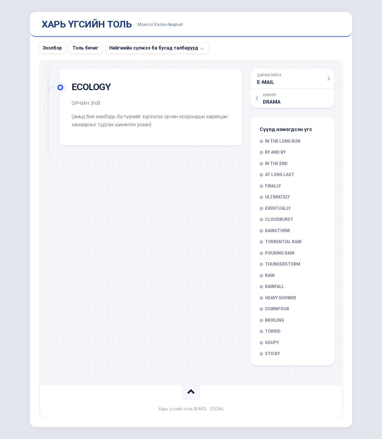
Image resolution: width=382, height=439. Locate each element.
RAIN (270, 275)
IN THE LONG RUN (282, 141)
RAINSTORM (277, 230)
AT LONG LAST (279, 174)
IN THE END (276, 163)
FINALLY (273, 186)
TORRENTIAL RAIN (283, 241)
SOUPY (272, 342)
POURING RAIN (279, 253)
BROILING (274, 320)
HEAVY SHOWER (280, 297)
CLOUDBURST (279, 219)
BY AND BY (275, 152)
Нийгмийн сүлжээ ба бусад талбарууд (153, 48)
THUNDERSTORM (282, 264)
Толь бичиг (85, 48)
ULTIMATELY (277, 197)
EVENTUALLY (278, 208)
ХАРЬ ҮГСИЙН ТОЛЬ (87, 24)
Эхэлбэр (52, 48)
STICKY (272, 353)
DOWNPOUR (277, 308)
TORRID (273, 331)
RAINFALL (274, 286)
